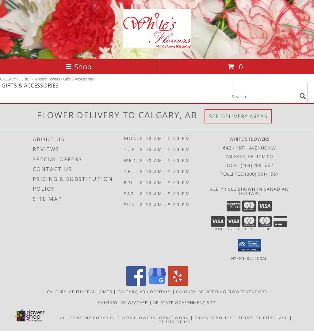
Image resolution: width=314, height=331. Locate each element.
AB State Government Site (184, 302)
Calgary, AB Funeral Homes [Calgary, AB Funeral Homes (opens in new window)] (80, 291)
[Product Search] (264, 96)
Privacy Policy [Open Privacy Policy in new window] (213, 317)
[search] (303, 96)
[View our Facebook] (136, 284)
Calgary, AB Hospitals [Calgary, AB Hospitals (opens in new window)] (144, 291)
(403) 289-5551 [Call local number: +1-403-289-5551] (257, 165)
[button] (249, 245)
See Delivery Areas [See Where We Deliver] (238, 116)
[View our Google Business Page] (157, 284)
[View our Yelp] (178, 284)
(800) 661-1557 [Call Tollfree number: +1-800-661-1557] (262, 174)
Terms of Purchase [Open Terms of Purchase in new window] (263, 317)
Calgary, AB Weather (123, 302)
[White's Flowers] (157, 44)
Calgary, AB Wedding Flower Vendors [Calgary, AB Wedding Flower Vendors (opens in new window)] (221, 291)
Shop (78, 66)
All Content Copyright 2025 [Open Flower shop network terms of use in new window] (96, 317)
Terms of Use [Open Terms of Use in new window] (176, 321)
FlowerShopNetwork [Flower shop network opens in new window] (161, 317)
